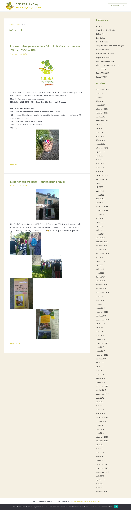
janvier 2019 (100, 308)
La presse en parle (103, 57)
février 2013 (100, 456)
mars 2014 (100, 433)
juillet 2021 (100, 222)
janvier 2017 (100, 351)
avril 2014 (100, 429)
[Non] (128, 507)
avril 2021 (100, 230)
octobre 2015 (101, 390)
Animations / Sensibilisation (106, 30)
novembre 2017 (102, 343)
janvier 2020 (100, 280)
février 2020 (100, 277)
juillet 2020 (100, 261)
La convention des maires (105, 53)
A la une (13, 54)
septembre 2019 (102, 292)
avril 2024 (100, 136)
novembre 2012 (102, 468)
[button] (117, 5)
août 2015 (100, 398)
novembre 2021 (102, 210)
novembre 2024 (102, 113)
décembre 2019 (102, 284)
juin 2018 (99, 327)
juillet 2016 (100, 366)
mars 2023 (100, 167)
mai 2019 (99, 296)
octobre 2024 (101, 117)
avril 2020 (100, 269)
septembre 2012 (102, 472)
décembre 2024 (102, 109)
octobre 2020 (101, 249)
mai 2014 (99, 425)
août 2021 (100, 218)
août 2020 (100, 257)
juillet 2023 (100, 152)
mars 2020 (100, 273)
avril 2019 (100, 300)
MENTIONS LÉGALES (77, 501)
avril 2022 (100, 191)
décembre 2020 (102, 241)
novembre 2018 (102, 312)
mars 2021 (100, 234)
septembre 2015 (102, 394)
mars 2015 (100, 409)
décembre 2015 (102, 386)
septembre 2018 (102, 320)
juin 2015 (99, 401)
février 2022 (100, 198)
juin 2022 (99, 187)
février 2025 (100, 101)
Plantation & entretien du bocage (108, 65)
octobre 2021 (101, 214)
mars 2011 (100, 487)
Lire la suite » (15, 164)
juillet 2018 (100, 323)
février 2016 (100, 378)
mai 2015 (99, 405)
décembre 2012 (102, 464)
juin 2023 (99, 156)
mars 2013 (100, 452)
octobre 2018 (101, 316)
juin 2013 (99, 444)
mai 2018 (99, 331)
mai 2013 (99, 448)
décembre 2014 (102, 417)
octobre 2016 (101, 359)
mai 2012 (99, 483)
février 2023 (100, 171)
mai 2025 (99, 93)
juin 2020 (99, 265)
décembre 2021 (102, 206)
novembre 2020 (102, 245)
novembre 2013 (102, 440)
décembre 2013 (102, 437)
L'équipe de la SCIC (103, 49)
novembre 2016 (102, 355)
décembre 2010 (102, 491)
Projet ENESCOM (102, 73)
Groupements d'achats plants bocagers (110, 45)
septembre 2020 (102, 253)
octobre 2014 (101, 421)
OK (116, 507)
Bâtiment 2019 (102, 34)
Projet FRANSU (101, 77)
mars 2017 (100, 347)
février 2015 (100, 413)
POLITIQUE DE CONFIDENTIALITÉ (93, 501)
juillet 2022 (100, 183)
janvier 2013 (100, 460)
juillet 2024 (100, 124)
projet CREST (101, 69)
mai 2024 (99, 132)
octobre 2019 (101, 288)
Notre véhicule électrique (105, 61)
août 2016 (100, 362)
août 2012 (100, 476)
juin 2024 (99, 128)
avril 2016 (100, 370)
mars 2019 (100, 304)
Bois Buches (100, 38)
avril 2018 (100, 335)
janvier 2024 (100, 144)
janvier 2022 (100, 202)
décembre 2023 (102, 148)
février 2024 (100, 140)
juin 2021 (99, 226)
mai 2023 (99, 159)
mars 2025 (100, 97)
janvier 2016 (100, 382)
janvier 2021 (100, 237)
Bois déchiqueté (102, 42)
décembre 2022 (102, 175)
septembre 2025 (102, 89)
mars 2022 (100, 195)
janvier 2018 (100, 339)
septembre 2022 (102, 179)
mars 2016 (100, 374)
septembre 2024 (102, 120)
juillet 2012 (100, 480)
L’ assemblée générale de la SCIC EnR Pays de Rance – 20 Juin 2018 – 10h (45, 48)
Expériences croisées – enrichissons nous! (37, 181)
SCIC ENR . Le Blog (27, 4)
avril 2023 (100, 163)
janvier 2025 (100, 105)
